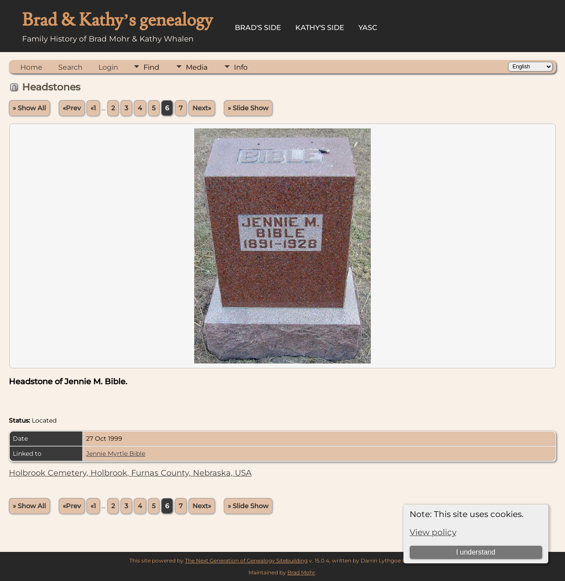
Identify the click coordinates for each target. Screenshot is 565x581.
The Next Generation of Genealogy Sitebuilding (246, 560)
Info (241, 67)
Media (196, 67)
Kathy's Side (319, 27)
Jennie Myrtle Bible (115, 453)
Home (31, 67)
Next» (201, 108)
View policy (433, 532)
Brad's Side (258, 27)
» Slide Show (248, 108)
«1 (93, 108)
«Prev (72, 108)
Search (70, 67)
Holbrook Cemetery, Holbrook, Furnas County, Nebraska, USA (130, 473)
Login (108, 67)
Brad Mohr (301, 572)
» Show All (29, 108)
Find (151, 67)
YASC (367, 27)
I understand (475, 552)
